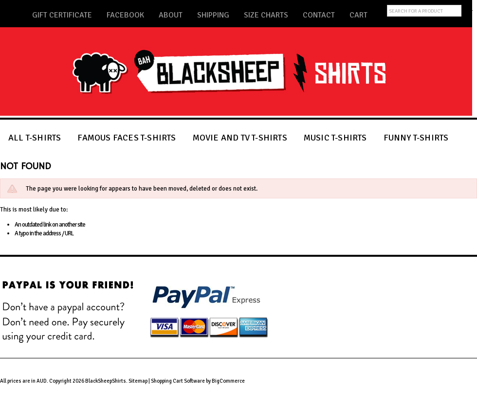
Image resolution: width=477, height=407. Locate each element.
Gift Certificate (62, 15)
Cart (358, 15)
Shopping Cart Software (178, 381)
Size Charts (266, 15)
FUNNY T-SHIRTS (416, 137)
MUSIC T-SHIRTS (335, 137)
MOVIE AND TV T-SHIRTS (240, 137)
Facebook (125, 15)
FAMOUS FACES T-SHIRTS (126, 137)
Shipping (213, 15)
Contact (319, 15)
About (171, 15)
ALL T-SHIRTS (34, 137)
